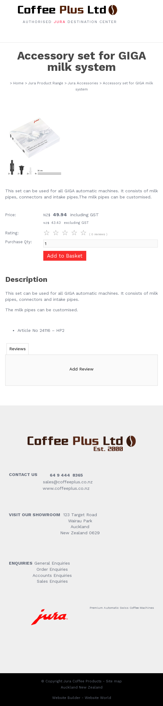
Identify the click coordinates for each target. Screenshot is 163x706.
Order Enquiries (52, 569)
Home (18, 83)
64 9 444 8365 (66, 475)
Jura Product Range (45, 83)
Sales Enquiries (52, 581)
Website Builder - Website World (81, 698)
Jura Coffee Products (83, 681)
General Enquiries (52, 563)
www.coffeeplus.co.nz (65, 488)
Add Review (81, 368)
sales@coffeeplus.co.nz (68, 481)
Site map (114, 681)
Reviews (17, 348)
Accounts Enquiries (52, 575)
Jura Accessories (83, 83)
